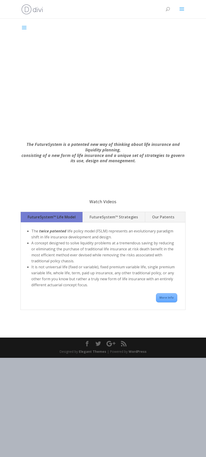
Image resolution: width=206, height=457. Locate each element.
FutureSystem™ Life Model (52, 217)
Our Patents (163, 217)
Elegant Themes (92, 351)
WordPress (138, 351)
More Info (166, 298)
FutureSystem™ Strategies (114, 217)
